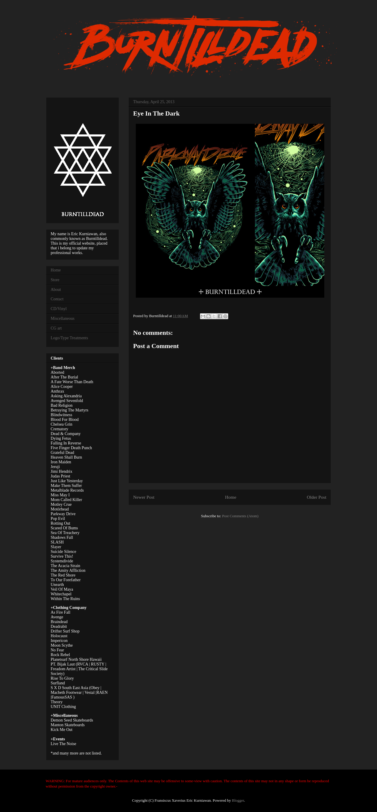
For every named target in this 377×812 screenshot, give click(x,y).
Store (55, 280)
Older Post (316, 497)
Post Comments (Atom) (240, 516)
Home (230, 497)
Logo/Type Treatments (69, 338)
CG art (56, 328)
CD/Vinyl (59, 309)
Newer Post (143, 497)
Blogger (238, 800)
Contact (57, 299)
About (56, 289)
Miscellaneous (63, 318)
